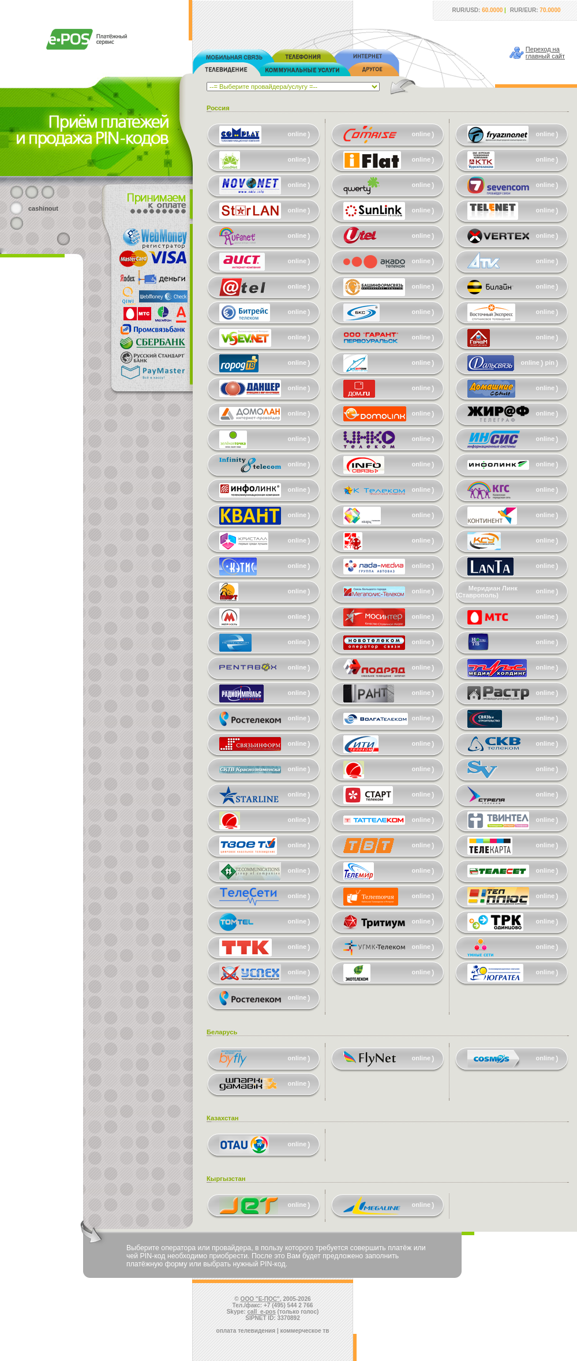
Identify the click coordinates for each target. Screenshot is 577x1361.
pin (550, 362)
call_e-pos (262, 1311)
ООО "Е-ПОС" (260, 1299)
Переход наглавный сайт (545, 52)
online (297, 133)
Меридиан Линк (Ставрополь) (487, 592)
